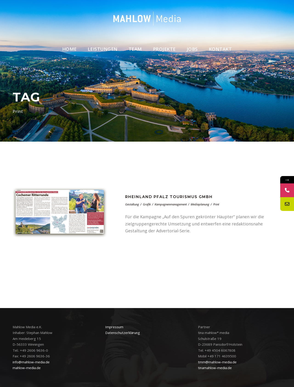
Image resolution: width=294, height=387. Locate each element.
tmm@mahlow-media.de (217, 362)
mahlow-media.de (27, 367)
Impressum (114, 327)
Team (135, 49)
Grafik (147, 204)
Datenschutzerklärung (122, 332)
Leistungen (103, 49)
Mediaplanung (200, 204)
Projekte (164, 49)
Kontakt (220, 49)
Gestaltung (132, 204)
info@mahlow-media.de (31, 362)
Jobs (192, 49)
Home (69, 49)
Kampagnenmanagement (171, 204)
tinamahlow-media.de (215, 367)
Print (216, 204)
